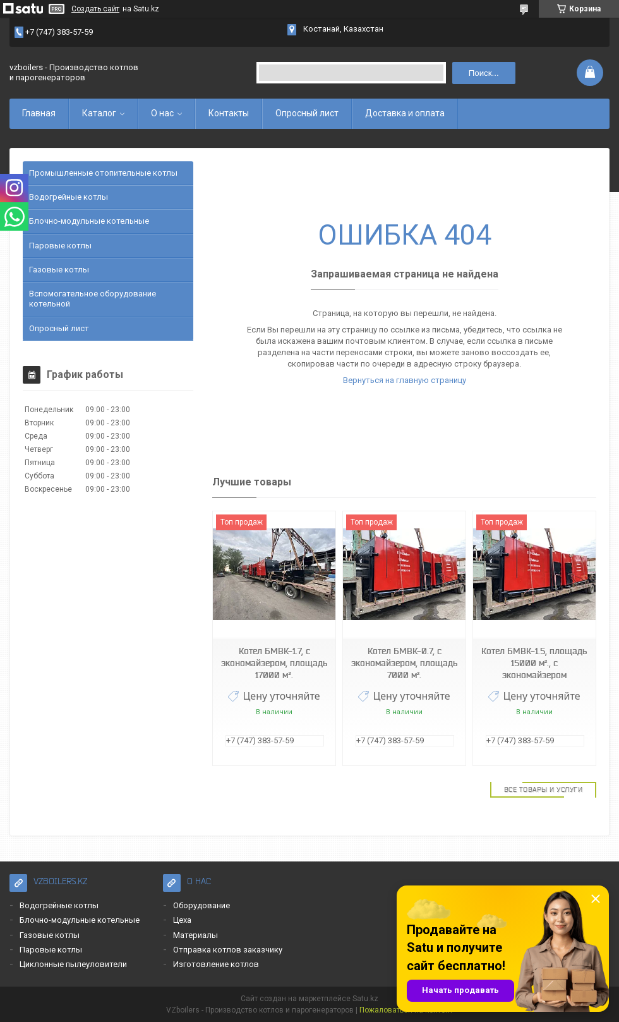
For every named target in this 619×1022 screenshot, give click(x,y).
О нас (162, 113)
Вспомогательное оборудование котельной (92, 298)
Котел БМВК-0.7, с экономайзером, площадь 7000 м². (404, 663)
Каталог (99, 113)
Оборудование (201, 905)
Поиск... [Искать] (484, 73)
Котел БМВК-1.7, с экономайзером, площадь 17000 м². (274, 663)
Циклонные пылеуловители (73, 964)
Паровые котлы (60, 245)
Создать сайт (95, 8)
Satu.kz (365, 998)
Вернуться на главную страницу (404, 380)
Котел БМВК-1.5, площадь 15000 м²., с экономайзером (534, 663)
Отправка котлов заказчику (227, 949)
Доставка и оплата (405, 113)
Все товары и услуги (543, 789)
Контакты (228, 113)
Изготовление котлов (216, 964)
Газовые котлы (59, 269)
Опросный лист (307, 113)
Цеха (182, 920)
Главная (39, 113)
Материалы (195, 935)
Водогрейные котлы (68, 197)
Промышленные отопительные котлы (103, 173)
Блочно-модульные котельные (89, 221)
